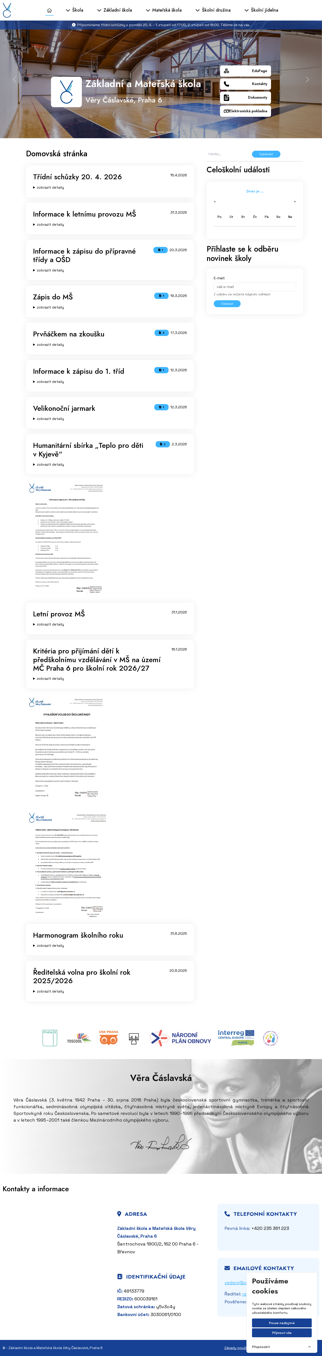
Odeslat (227, 304)
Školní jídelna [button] (261, 10)
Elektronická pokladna (245, 111)
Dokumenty (245, 97)
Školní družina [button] (213, 10)
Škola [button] (74, 10)
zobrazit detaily (50, 187)
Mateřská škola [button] (164, 10)
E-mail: (219, 278)
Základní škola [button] (114, 10)
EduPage (245, 70)
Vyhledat (266, 154)
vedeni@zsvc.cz (242, 1282)
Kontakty (245, 84)
